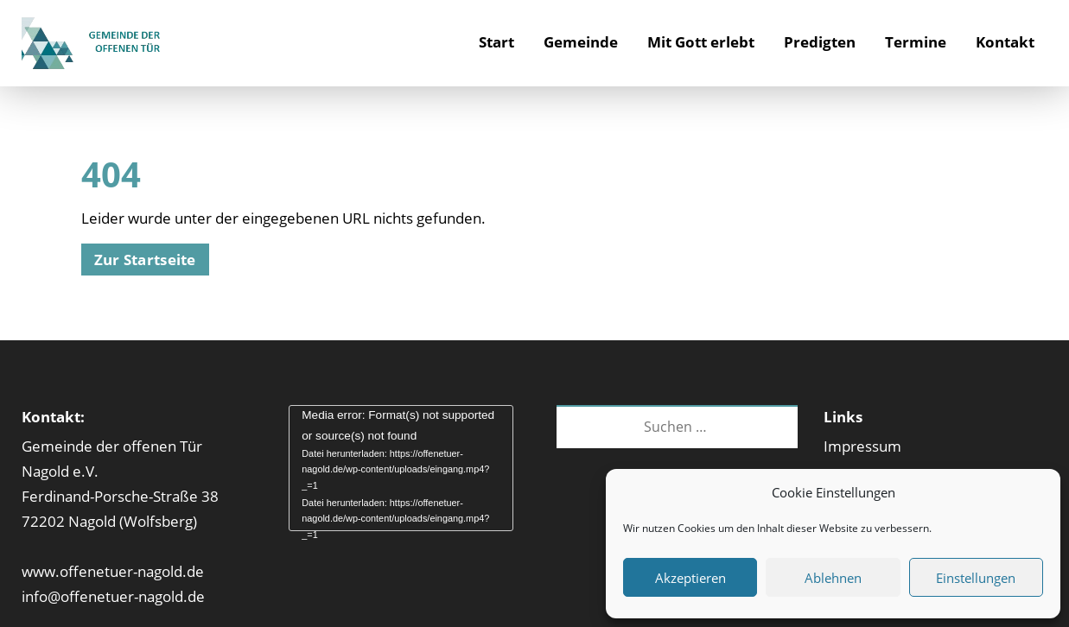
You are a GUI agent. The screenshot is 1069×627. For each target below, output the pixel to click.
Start (496, 42)
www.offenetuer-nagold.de (113, 571)
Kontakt (1005, 42)
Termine (915, 42)
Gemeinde (581, 42)
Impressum (862, 446)
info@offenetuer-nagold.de (113, 596)
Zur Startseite (145, 259)
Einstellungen (975, 577)
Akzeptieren (690, 577)
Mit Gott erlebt (700, 42)
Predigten (820, 42)
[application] (400, 468)
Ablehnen (833, 577)
